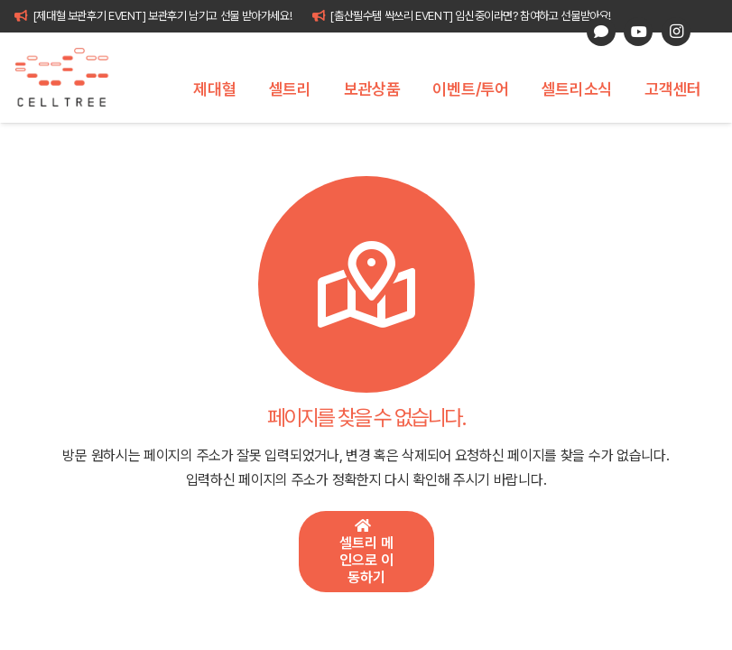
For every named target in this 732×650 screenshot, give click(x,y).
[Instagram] (676, 31)
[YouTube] (638, 31)
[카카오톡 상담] (601, 31)
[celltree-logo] (71, 78)
